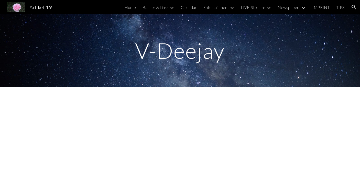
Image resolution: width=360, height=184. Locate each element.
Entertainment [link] (216, 7)
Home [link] (130, 7)
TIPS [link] (340, 7)
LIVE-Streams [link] (253, 7)
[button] (354, 7)
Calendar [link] (189, 7)
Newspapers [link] (289, 7)
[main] (180, 50)
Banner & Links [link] (156, 7)
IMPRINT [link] (321, 7)
